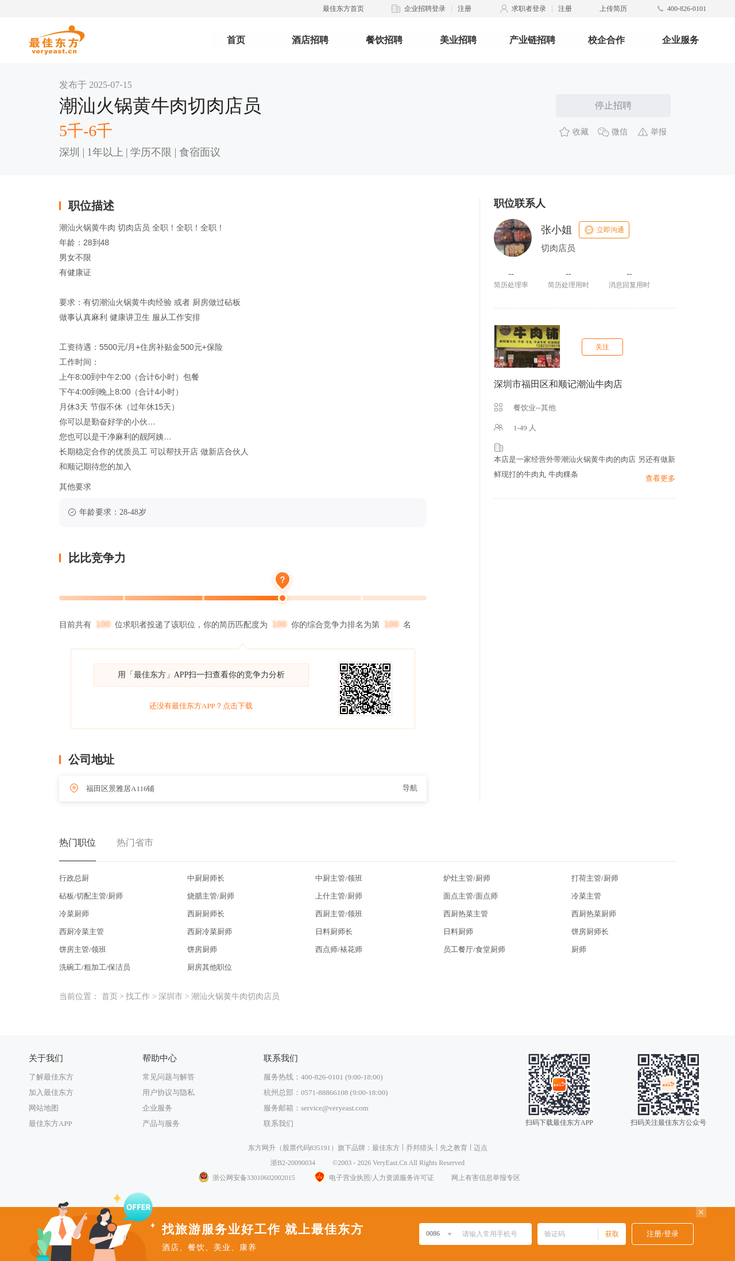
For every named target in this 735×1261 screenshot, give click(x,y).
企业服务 (680, 40)
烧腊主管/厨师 (210, 896)
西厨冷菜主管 (81, 931)
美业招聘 (458, 40)
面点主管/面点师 (470, 896)
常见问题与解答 (168, 1077)
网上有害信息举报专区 (485, 1178)
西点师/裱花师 (338, 949)
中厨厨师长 (206, 878)
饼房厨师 (202, 949)
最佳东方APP (50, 1123)
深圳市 (170, 996)
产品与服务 (161, 1123)
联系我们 (278, 1123)
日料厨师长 (334, 931)
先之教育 (453, 1148)
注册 (464, 9)
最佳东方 (386, 1148)
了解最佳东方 (51, 1077)
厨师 (578, 949)
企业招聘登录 (425, 9)
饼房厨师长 (590, 931)
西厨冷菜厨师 (209, 931)
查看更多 (660, 478)
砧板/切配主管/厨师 (91, 896)
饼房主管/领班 (82, 949)
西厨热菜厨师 (593, 913)
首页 (236, 40)
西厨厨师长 (206, 913)
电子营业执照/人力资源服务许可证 (373, 1178)
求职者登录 (529, 9)
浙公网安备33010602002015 (246, 1178)
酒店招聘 (310, 40)
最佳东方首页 (343, 9)
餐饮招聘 (384, 40)
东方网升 (262, 1148)
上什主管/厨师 (338, 896)
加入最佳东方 (51, 1092)
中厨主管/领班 (338, 878)
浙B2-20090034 (292, 1163)
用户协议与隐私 (168, 1092)
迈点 (481, 1148)
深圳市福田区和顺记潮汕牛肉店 (558, 384)
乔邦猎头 (420, 1148)
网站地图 (44, 1108)
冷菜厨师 (74, 913)
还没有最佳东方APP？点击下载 (201, 705)
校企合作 (606, 40)
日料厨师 (458, 931)
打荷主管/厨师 (594, 878)
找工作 (138, 996)
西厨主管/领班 (338, 913)
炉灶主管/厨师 (466, 878)
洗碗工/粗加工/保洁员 (94, 967)
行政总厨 (74, 878)
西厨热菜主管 (465, 913)
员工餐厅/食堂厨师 (474, 949)
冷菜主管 (586, 896)
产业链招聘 (532, 40)
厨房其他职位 (209, 967)
